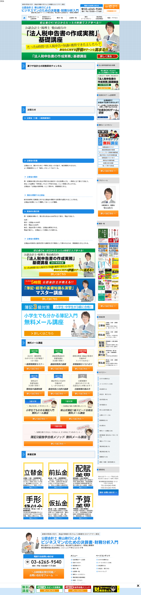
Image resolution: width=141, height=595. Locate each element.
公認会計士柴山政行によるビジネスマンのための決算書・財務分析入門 (50, 7)
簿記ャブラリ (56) (104, 441)
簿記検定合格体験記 (99, 18)
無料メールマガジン (86, 18)
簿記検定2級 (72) (104, 446)
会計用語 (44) (103, 399)
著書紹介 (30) (103, 457)
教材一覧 (60, 18)
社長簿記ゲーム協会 (79, 559)
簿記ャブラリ (33, 487)
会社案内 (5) (103, 389)
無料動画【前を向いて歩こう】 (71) (109, 436)
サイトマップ (102, 571)
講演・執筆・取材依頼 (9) (107, 462)
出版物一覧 (73, 18)
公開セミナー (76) (104, 415)
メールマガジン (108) (106, 384)
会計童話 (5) (103, 405)
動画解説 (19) (103, 420)
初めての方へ (77, 562)
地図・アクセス (112, 18)
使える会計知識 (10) (105, 410)
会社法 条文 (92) (103, 568)
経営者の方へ (77, 565)
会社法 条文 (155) (105, 394)
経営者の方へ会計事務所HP (46, 18)
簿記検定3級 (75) (104, 451)
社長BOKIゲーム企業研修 (33, 18)
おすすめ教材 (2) (104, 378)
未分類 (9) (102, 425)
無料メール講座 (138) (106, 431)
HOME (24, 18)
